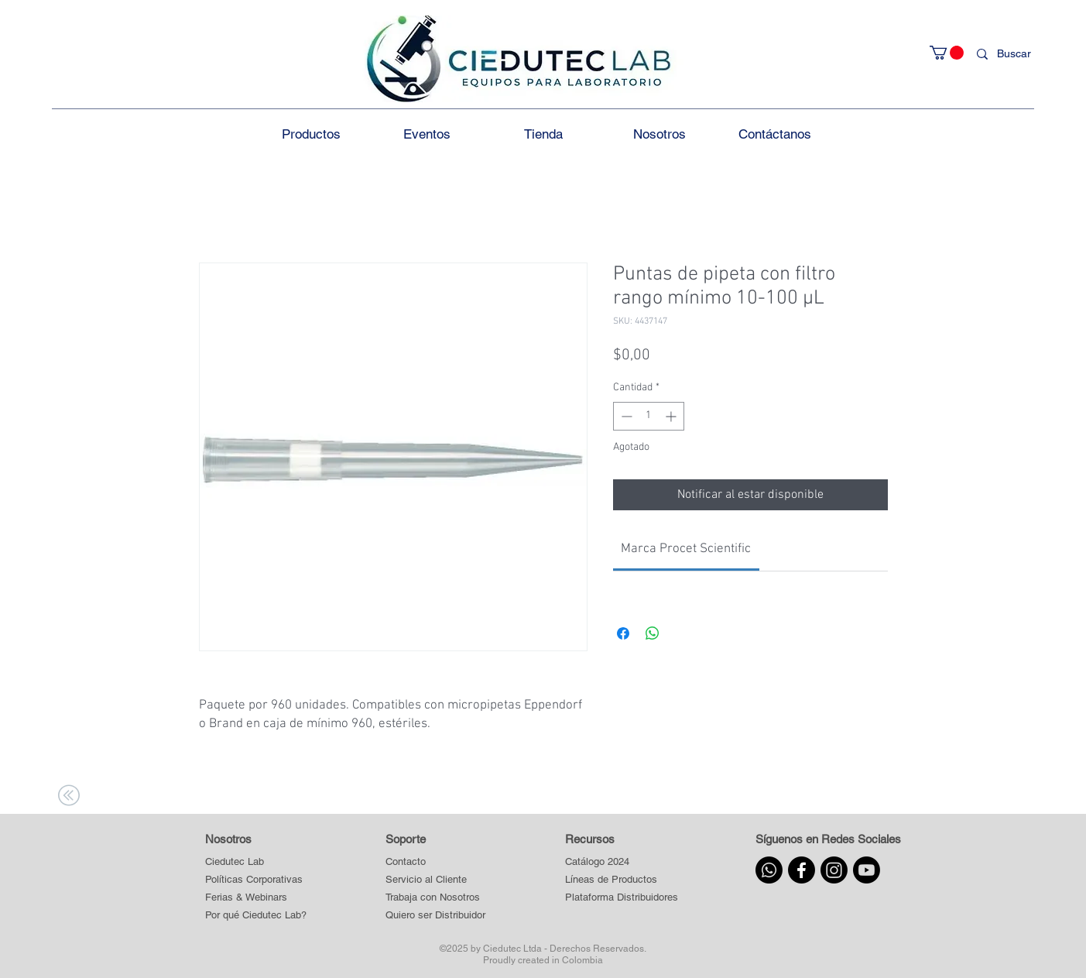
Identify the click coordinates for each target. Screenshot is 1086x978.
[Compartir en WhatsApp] (652, 633)
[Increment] (672, 416)
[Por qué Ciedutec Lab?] (256, 916)
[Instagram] (834, 870)
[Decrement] (625, 416)
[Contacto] (435, 862)
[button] (947, 53)
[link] (686, 549)
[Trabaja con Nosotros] (435, 898)
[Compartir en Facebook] (623, 633)
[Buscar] (1017, 54)
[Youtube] (866, 870)
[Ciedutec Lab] (234, 862)
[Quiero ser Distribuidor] (435, 916)
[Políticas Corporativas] (254, 880)
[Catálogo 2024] (621, 862)
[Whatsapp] (769, 870)
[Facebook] (801, 870)
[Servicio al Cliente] (435, 880)
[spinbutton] (649, 416)
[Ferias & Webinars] (246, 898)
